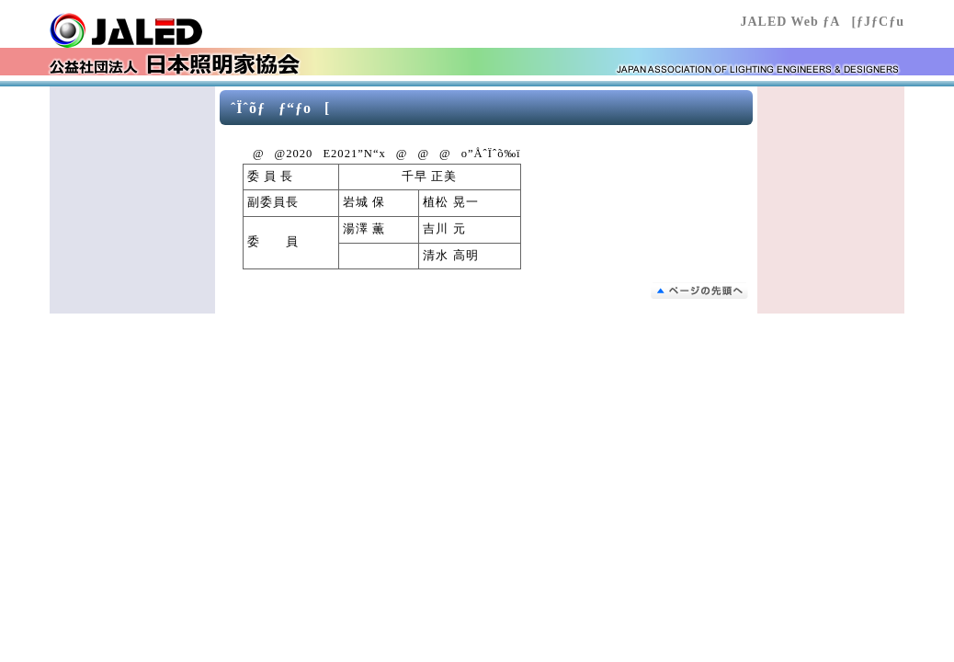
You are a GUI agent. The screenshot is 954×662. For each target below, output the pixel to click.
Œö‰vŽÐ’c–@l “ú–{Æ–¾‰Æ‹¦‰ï (160, 30)
